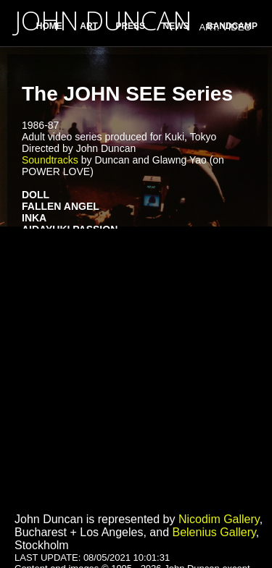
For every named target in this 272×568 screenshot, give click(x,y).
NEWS (176, 26)
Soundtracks (50, 160)
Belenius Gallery (213, 532)
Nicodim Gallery (219, 519)
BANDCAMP (232, 26)
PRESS (130, 26)
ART (89, 26)
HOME (49, 26)
